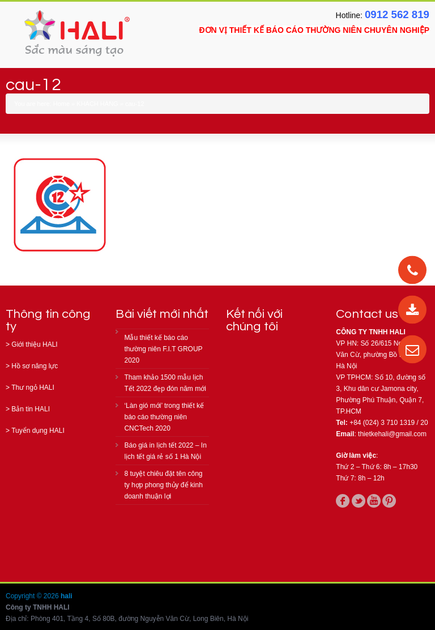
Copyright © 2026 (33, 596)
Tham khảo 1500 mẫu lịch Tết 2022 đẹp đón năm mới (165, 383)
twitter (358, 501)
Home (61, 103)
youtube (374, 501)
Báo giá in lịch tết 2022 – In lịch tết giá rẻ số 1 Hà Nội (165, 451)
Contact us (367, 314)
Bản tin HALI (30, 409)
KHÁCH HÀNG (97, 103)
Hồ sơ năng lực (34, 366)
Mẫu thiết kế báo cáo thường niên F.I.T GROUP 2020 (163, 349)
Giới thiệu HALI (34, 344)
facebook (342, 501)
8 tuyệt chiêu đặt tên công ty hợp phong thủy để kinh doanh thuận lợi (163, 485)
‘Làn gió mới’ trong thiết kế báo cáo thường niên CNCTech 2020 (164, 417)
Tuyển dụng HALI (38, 431)
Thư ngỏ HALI (32, 387)
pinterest (389, 501)
